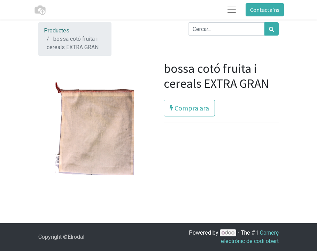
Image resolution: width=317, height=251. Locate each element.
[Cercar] (271, 29)
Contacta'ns (264, 9)
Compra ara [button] (189, 108)
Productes (56, 30)
